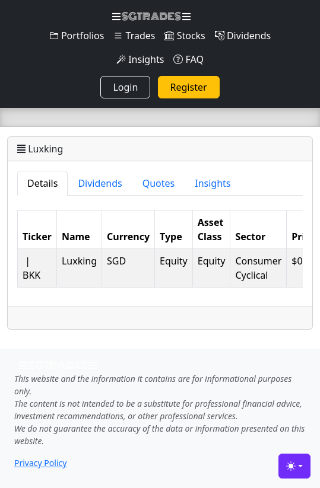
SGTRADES (151, 16)
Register (188, 87)
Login (125, 87)
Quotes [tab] (158, 183)
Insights (140, 59)
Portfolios (76, 35)
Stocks (184, 35)
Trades (134, 35)
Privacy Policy (40, 462)
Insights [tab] (212, 183)
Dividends (243, 35)
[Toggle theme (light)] (294, 466)
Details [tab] (42, 183)
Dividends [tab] (100, 183)
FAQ (188, 59)
